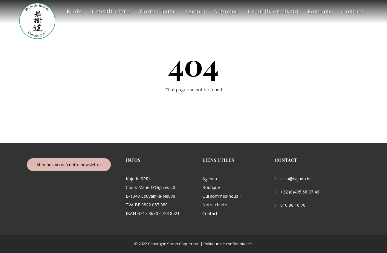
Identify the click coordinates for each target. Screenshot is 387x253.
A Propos (226, 11)
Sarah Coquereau (183, 243)
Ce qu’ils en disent (273, 11)
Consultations (111, 11)
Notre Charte (158, 11)
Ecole (74, 11)
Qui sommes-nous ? (221, 196)
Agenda (195, 11)
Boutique (320, 11)
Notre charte (214, 205)
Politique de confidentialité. (228, 243)
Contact (353, 11)
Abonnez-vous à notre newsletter (68, 164)
